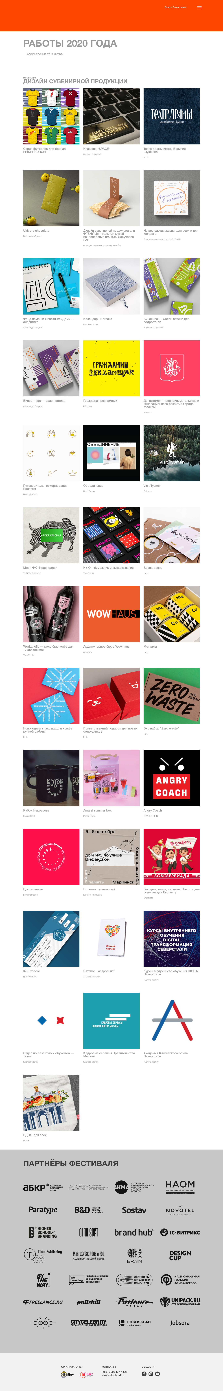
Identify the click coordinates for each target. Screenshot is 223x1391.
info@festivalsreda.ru (113, 1375)
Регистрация (179, 7)
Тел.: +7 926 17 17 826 (114, 1372)
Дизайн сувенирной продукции (45, 54)
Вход (167, 7)
